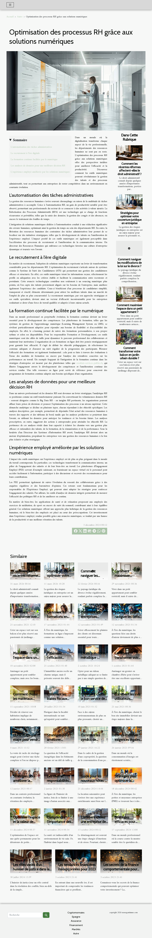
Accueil (10, 17)
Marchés (76, 929)
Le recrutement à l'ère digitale (25, 153)
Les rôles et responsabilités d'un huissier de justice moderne (58, 783)
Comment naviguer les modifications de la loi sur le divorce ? (129, 263)
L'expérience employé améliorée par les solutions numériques (40, 172)
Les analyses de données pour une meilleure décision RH (38, 166)
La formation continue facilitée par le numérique (34, 159)
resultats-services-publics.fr (89, 363)
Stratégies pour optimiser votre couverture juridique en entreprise (129, 218)
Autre (19, 17)
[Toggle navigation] (10, 4)
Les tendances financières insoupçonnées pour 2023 (77, 867)
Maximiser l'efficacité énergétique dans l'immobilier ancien (60, 660)
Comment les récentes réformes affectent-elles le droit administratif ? (129, 169)
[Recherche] (25, 915)
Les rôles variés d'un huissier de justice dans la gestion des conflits (31, 869)
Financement (76, 925)
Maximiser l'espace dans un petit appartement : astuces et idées (26, 660)
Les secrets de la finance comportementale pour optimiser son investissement (121, 871)
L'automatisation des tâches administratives (31, 147)
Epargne (76, 916)
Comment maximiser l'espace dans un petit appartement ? (129, 308)
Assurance (76, 920)
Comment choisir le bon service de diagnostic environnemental (93, 701)
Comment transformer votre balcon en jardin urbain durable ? (129, 353)
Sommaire (20, 140)
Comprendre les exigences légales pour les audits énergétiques (127, 742)
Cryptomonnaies (76, 912)
